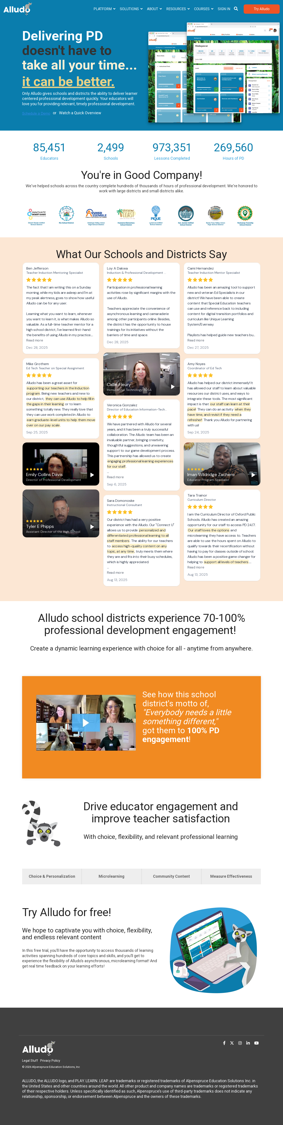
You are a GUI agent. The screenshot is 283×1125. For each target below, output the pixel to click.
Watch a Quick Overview (80, 113)
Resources (176, 9)
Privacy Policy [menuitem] (50, 1061)
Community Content (171, 876)
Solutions (130, 9)
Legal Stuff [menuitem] (30, 1061)
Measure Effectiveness (231, 876)
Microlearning (111, 876)
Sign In (224, 9)
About (153, 9)
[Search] (236, 9)
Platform (103, 9)
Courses (202, 9)
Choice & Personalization (52, 876)
